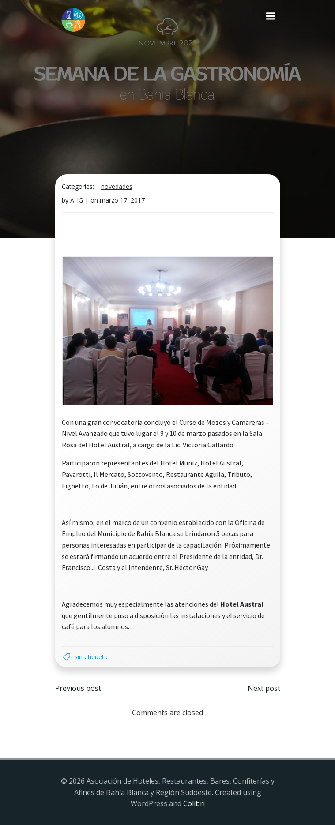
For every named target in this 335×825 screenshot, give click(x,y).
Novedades (116, 186)
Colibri (194, 803)
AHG (76, 200)
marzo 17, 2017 (122, 200)
